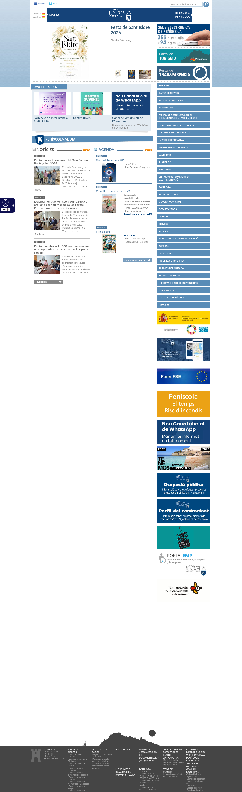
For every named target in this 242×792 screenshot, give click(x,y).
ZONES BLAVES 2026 (149, 778)
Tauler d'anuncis (169, 275)
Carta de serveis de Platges (76, 787)
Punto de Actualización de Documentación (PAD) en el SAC (178, 116)
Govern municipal (170, 201)
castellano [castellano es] (39, 17)
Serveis (163, 223)
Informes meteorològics (174, 132)
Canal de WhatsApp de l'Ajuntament (127, 119)
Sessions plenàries (195, 790)
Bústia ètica (50, 756)
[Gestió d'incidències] (183, 363)
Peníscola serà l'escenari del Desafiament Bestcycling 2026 (61, 161)
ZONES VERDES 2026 (149, 781)
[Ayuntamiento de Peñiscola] (119, 21)
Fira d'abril (103, 231)
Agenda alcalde (193, 777)
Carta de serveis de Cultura (76, 765)
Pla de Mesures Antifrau (55, 758)
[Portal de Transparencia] (183, 79)
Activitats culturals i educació (178, 238)
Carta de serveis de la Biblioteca (77, 760)
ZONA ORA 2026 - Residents (147, 784)
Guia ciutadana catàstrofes (176, 125)
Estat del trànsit (169, 194)
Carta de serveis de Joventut (76, 778)
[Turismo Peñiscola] (183, 64)
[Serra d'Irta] (183, 604)
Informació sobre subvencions (178, 282)
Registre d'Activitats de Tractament (102, 755)
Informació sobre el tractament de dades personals (100, 766)
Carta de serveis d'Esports (75, 769)
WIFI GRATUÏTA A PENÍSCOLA (174, 147)
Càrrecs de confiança (196, 779)
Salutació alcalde (194, 774)
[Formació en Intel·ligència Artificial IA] (52, 113)
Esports (164, 246)
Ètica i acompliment (53, 752)
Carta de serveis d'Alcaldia (75, 755)
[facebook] (39, 3)
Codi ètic (49, 754)
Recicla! (164, 231)
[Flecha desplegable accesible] (12, 205)
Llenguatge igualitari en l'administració (174, 178)
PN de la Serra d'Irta (171, 260)
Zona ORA (165, 187)
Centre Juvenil (82, 117)
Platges (163, 216)
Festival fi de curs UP (110, 160)
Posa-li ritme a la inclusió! (113, 191)
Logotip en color (170, 765)
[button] (206, 5)
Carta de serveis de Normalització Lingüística (78, 783)
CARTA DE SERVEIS (169, 92)
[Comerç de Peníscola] (183, 551)
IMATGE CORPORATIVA (171, 140)
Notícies (164, 305)
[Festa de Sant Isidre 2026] (70, 78)
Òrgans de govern (194, 788)
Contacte (143, 771)
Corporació (191, 786)
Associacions (167, 290)
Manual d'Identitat (170, 760)
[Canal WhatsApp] (183, 445)
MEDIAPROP (165, 169)
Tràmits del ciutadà (171, 268)
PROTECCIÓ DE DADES (171, 100)
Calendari (165, 154)
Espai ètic (164, 85)
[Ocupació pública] (183, 498)
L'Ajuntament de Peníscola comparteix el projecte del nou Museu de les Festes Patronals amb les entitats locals (61, 205)
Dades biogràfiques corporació (194, 782)
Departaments (168, 209)
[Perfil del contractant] (183, 524)
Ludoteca (165, 253)
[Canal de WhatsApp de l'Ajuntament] (131, 113)
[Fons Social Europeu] (183, 389)
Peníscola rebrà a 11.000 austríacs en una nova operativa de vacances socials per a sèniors (61, 249)
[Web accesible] (5, 202)
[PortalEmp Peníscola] (183, 577)
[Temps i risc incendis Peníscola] (183, 418)
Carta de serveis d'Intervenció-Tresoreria (78, 774)
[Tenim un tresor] (183, 471)
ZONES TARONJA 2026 (150, 776)
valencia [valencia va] (39, 14)
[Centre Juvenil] (92, 113)
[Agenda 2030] (183, 336)
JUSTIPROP (165, 162)
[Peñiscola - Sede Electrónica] (183, 48)
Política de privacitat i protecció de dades (101, 760)
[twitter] (52, 3)
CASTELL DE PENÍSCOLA (172, 297)
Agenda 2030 (166, 107)
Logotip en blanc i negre (173, 762)
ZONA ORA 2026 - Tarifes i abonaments (147, 788)
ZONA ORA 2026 (147, 774)
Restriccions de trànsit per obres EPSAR (172, 775)
